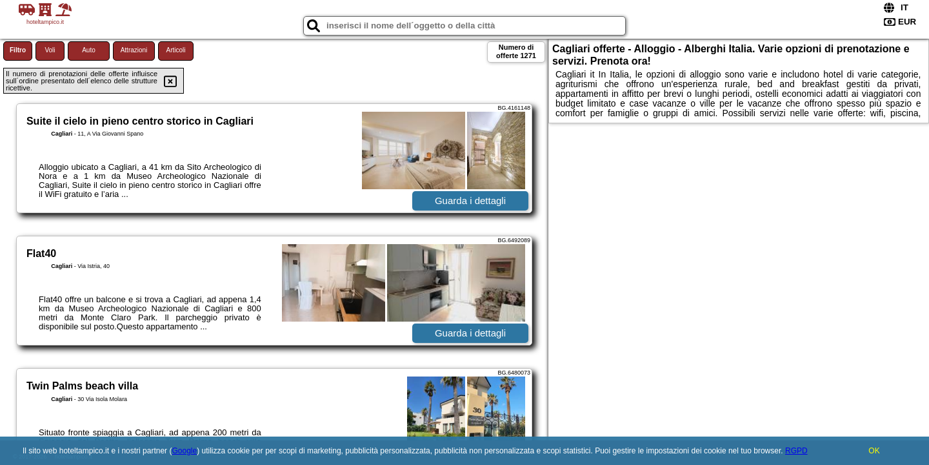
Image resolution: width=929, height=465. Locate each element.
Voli (50, 50)
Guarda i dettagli (470, 200)
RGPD (796, 450)
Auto (88, 50)
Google (184, 450)
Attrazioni (134, 50)
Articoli (175, 50)
